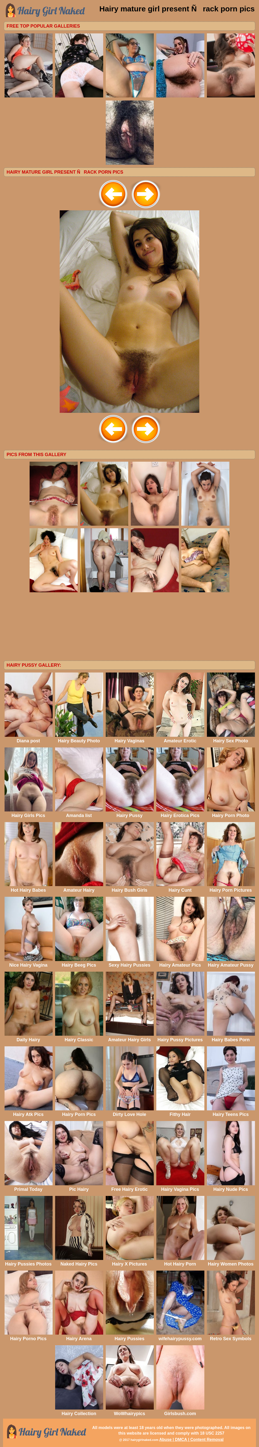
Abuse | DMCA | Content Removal (191, 1439)
